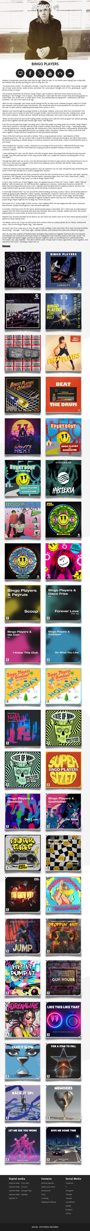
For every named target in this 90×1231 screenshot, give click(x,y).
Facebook (69, 1183)
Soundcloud (70, 1202)
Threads (69, 1194)
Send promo (46, 1190)
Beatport (69, 1209)
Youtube (69, 1198)
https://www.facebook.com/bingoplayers (30, 73)
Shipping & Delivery (48, 1202)
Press (43, 1194)
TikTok (68, 1213)
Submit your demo (48, 1187)
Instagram (69, 1190)
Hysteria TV (13, 1198)
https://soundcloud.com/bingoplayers (69, 73)
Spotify (68, 1206)
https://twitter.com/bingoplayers (40, 73)
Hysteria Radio (14, 1183)
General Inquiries (47, 1183)
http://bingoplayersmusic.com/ (20, 73)
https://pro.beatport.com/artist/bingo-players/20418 (60, 73)
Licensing (44, 1198)
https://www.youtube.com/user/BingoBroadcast (50, 73)
